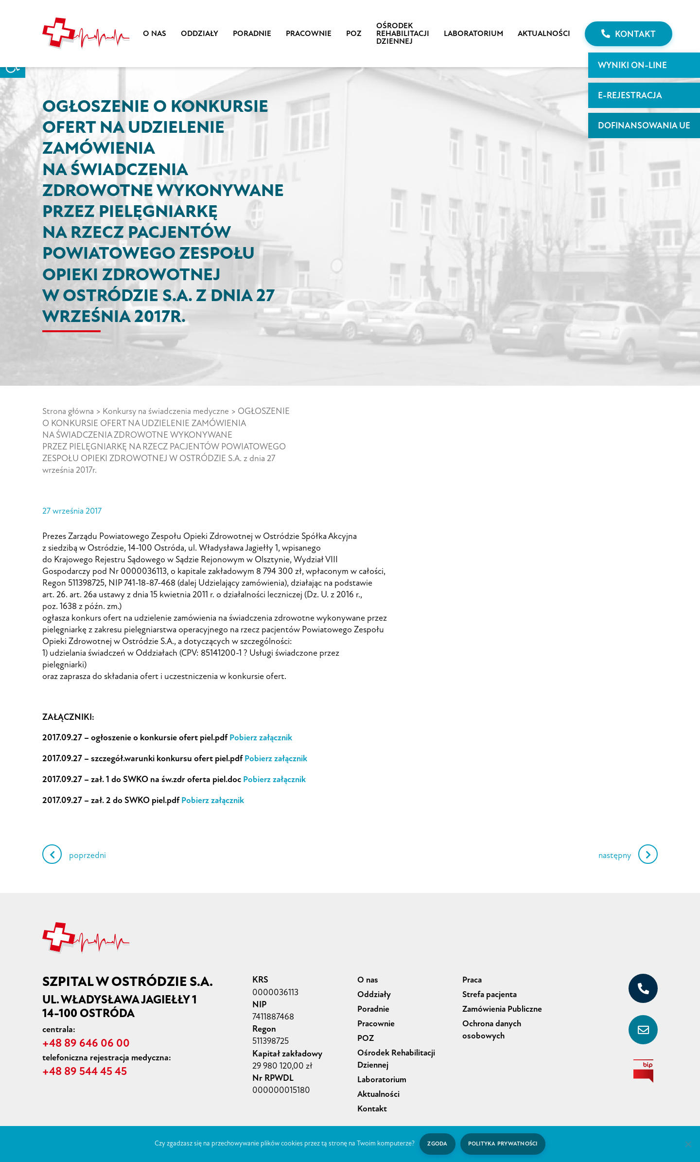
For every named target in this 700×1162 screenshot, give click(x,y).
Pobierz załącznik (261, 736)
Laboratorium (473, 33)
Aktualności (544, 33)
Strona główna (69, 411)
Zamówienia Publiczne (503, 1005)
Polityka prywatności (503, 1143)
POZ (354, 33)
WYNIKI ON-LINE (632, 65)
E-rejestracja (630, 95)
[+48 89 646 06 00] (643, 985)
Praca (472, 976)
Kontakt (628, 34)
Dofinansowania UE (644, 125)
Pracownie (309, 33)
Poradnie (252, 33)
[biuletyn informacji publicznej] (643, 1068)
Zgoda (436, 1143)
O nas (154, 33)
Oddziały (199, 33)
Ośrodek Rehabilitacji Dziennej (402, 33)
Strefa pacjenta (491, 990)
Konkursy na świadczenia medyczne (170, 411)
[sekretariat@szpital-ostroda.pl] (643, 1026)
